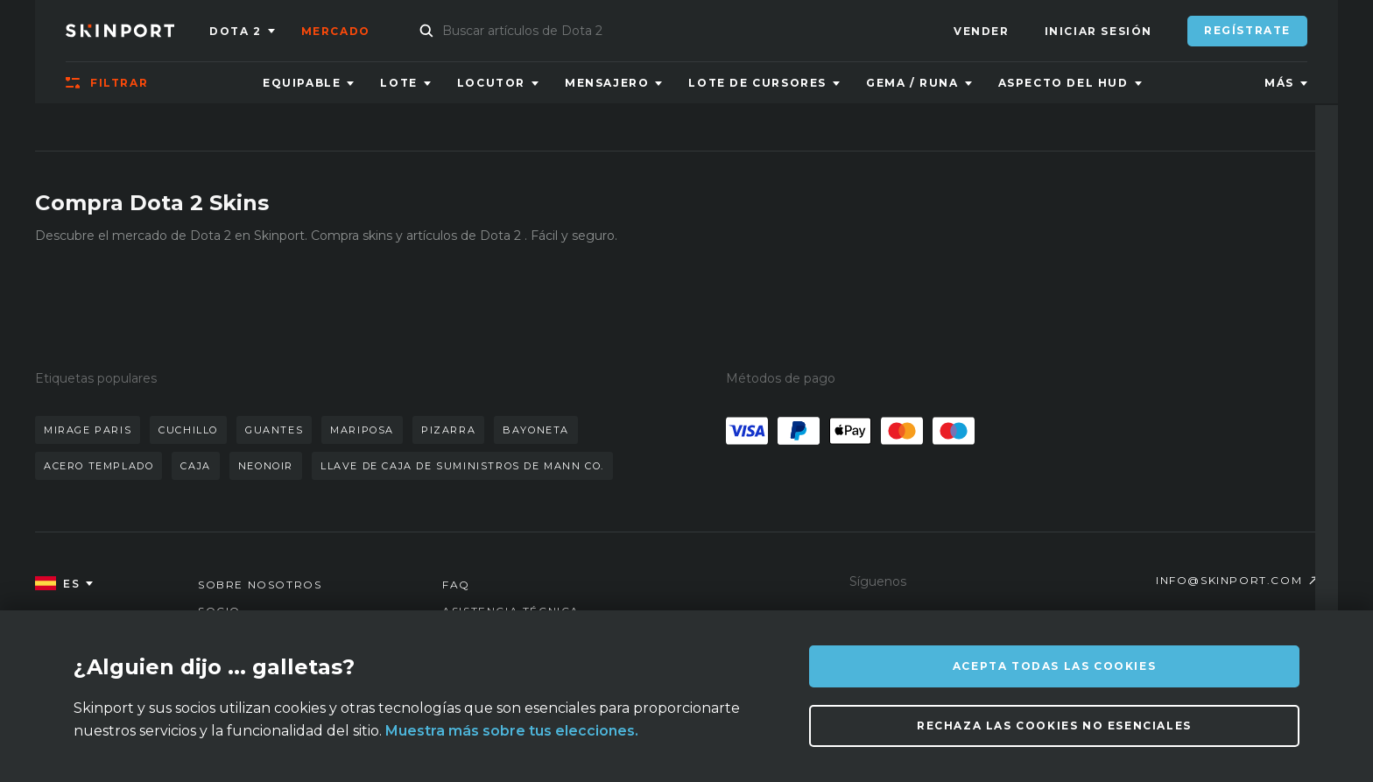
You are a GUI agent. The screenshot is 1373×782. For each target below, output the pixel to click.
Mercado (335, 31)
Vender (982, 31)
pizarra (448, 430)
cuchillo (188, 430)
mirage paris (87, 430)
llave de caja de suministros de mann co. (462, 466)
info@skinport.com (1229, 580)
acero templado (98, 466)
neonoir (265, 466)
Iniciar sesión (1098, 31)
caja (195, 466)
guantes (274, 430)
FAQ (456, 584)
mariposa (362, 430)
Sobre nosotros (259, 584)
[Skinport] (137, 30)
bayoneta (536, 430)
